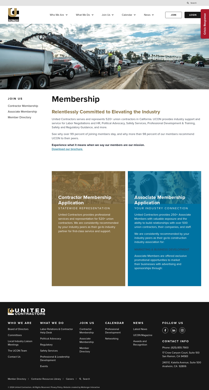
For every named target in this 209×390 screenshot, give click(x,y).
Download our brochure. (67, 149)
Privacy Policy (56, 387)
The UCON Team (17, 350)
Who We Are (57, 15)
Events (44, 366)
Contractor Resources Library (46, 379)
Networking (111, 338)
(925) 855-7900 (180, 347)
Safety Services (49, 350)
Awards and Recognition (140, 343)
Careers (70, 379)
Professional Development (113, 331)
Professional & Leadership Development (55, 358)
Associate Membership (22, 111)
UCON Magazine (142, 335)
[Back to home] (23, 15)
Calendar (127, 15)
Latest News (140, 329)
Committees (15, 335)
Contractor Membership (23, 106)
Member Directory (19, 117)
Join (173, 15)
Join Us (106, 15)
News (147, 15)
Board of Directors (18, 329)
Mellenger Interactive (90, 387)
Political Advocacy (50, 338)
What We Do (83, 15)
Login (192, 15)
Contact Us (14, 356)
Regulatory (46, 344)
